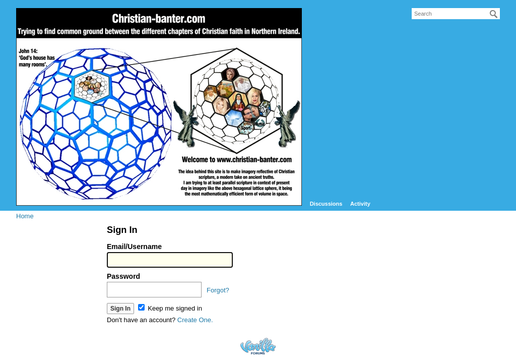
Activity (360, 204)
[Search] (494, 14)
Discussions (326, 204)
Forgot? (218, 290)
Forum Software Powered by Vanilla (258, 346)
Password (123, 276)
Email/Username (134, 247)
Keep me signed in (170, 308)
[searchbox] (456, 13)
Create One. (195, 320)
